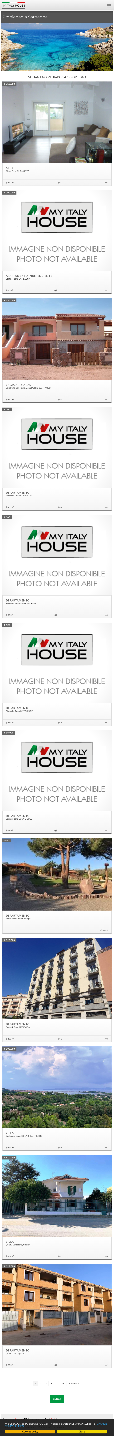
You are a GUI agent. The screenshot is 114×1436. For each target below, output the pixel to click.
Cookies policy (30, 1431)
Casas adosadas (18, 385)
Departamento (18, 492)
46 (63, 1383)
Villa (10, 1133)
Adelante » (73, 1383)
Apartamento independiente (29, 276)
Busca (57, 1399)
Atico (10, 168)
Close (82, 1431)
